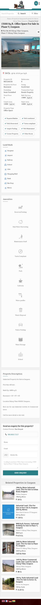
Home (9, 19)
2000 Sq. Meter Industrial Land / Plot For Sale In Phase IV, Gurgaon (27, 544)
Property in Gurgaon (18, 19)
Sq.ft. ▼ (29, 98)
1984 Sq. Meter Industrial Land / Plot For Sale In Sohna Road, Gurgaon (27, 489)
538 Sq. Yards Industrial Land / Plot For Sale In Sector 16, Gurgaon (27, 580)
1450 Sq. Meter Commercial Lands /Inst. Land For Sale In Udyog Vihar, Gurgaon (27, 562)
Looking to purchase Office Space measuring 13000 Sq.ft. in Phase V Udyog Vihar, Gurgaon (20, 464)
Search (22, 13)
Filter (35, 13)
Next (37, 53)
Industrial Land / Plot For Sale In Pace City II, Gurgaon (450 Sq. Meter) (27, 507)
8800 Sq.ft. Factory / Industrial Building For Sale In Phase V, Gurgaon (27, 526)
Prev (4, 53)
